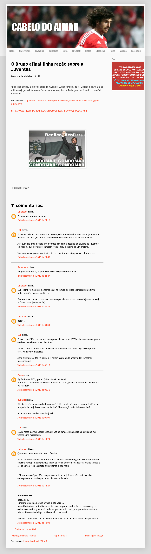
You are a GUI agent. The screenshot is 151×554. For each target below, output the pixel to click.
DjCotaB (76, 51)
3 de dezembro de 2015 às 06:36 (33, 390)
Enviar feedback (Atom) (35, 541)
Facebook (136, 51)
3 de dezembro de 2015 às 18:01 (33, 523)
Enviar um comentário (26, 529)
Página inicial (60, 535)
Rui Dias (21, 400)
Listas (88, 51)
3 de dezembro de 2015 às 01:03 (33, 325)
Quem (20, 375)
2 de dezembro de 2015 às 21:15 (33, 220)
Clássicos (100, 51)
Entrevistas (24, 51)
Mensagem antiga (94, 535)
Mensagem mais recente (24, 535)
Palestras (53, 51)
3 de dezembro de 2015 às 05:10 (33, 365)
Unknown (22, 211)
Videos (123, 51)
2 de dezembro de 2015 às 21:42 (33, 257)
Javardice (39, 51)
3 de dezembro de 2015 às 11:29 (33, 485)
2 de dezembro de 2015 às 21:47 (33, 275)
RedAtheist (22, 267)
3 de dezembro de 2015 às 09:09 (33, 417)
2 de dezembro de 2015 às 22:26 (33, 306)
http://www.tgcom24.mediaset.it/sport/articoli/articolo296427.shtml (49, 110)
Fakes (112, 51)
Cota (65, 51)
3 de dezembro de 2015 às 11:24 (33, 439)
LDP (19, 230)
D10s (11, 51)
